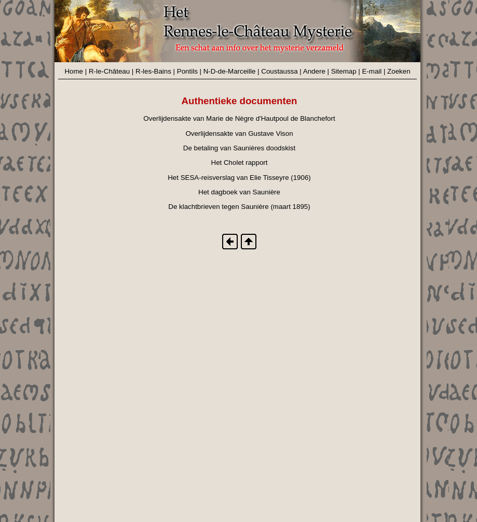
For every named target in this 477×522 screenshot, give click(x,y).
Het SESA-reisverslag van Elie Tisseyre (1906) (239, 177)
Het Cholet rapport (239, 162)
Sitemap (344, 71)
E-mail (371, 71)
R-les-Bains (153, 71)
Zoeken (398, 71)
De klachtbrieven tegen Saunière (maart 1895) (239, 206)
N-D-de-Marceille (229, 71)
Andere (314, 71)
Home (73, 71)
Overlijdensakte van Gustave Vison (239, 133)
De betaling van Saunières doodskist (239, 148)
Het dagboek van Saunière (239, 192)
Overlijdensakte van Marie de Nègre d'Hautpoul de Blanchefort (239, 118)
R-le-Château (109, 71)
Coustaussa (279, 71)
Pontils (187, 71)
